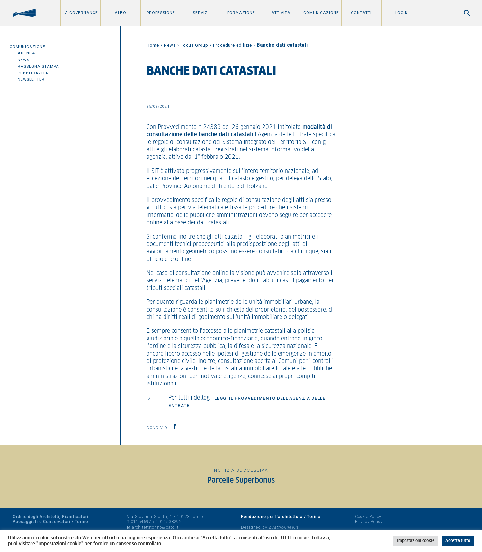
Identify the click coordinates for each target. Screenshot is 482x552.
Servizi (201, 12)
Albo (120, 12)
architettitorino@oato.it (155, 527)
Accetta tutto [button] (457, 541)
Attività (281, 12)
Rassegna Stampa (38, 66)
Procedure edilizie (232, 45)
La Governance (80, 12)
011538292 (170, 521)
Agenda (26, 53)
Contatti (361, 12)
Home (153, 45)
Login (401, 12)
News (23, 60)
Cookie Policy (368, 516)
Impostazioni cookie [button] (415, 541)
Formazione (241, 12)
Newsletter (31, 79)
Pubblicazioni (34, 73)
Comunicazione (321, 12)
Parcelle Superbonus (241, 480)
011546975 (142, 521)
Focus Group (194, 45)
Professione (161, 12)
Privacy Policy (369, 521)
